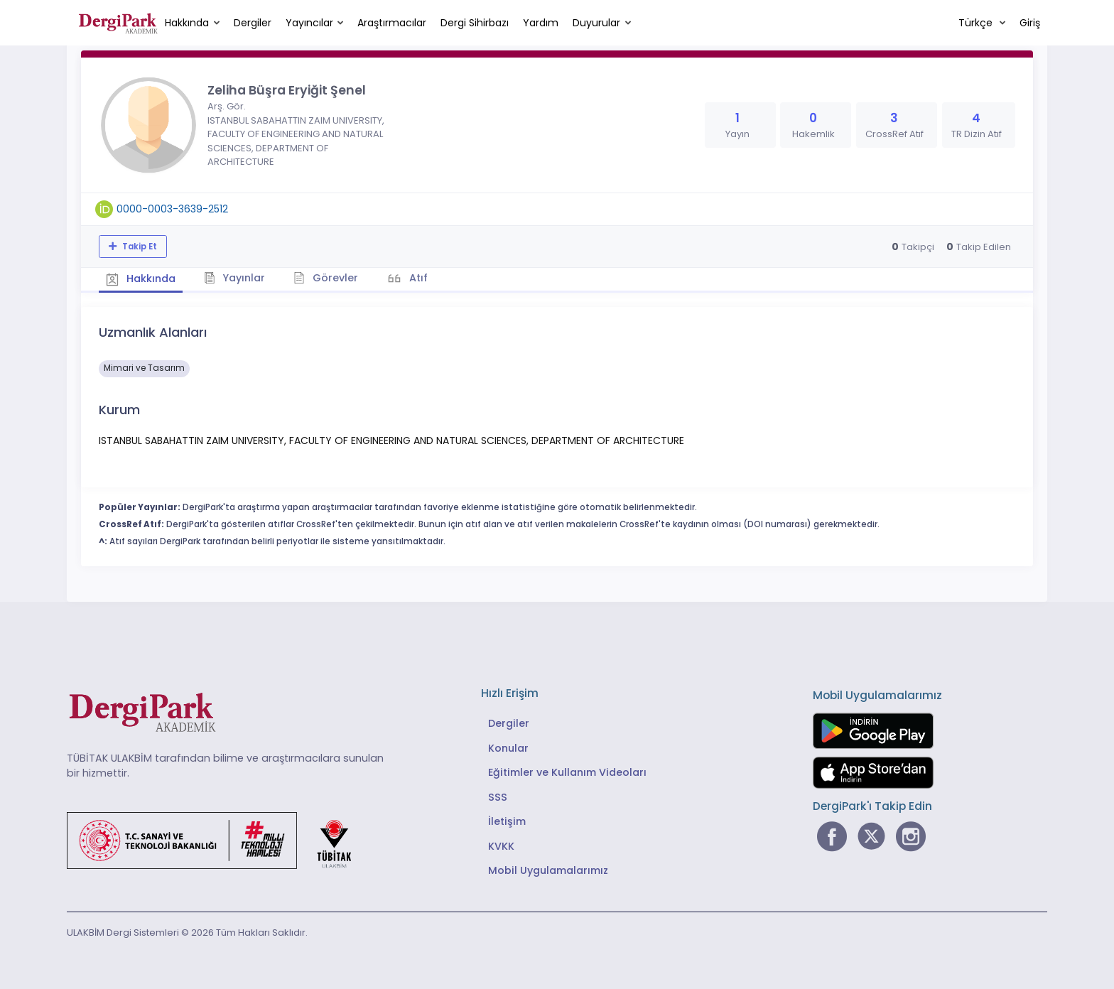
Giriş (1030, 23)
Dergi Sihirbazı (474, 23)
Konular (508, 748)
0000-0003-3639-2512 (172, 209)
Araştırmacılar (391, 23)
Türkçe (976, 23)
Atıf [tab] (417, 278)
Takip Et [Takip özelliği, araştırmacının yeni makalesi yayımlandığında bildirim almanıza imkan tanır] (138, 246)
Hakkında (187, 23)
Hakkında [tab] (140, 278)
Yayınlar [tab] (235, 278)
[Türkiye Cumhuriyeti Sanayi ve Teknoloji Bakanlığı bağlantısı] (218, 839)
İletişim (507, 821)
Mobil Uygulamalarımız (548, 870)
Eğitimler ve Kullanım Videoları (567, 772)
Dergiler (252, 23)
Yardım (540, 23)
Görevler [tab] (325, 278)
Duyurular (596, 23)
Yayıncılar (309, 23)
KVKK (501, 846)
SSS (497, 797)
